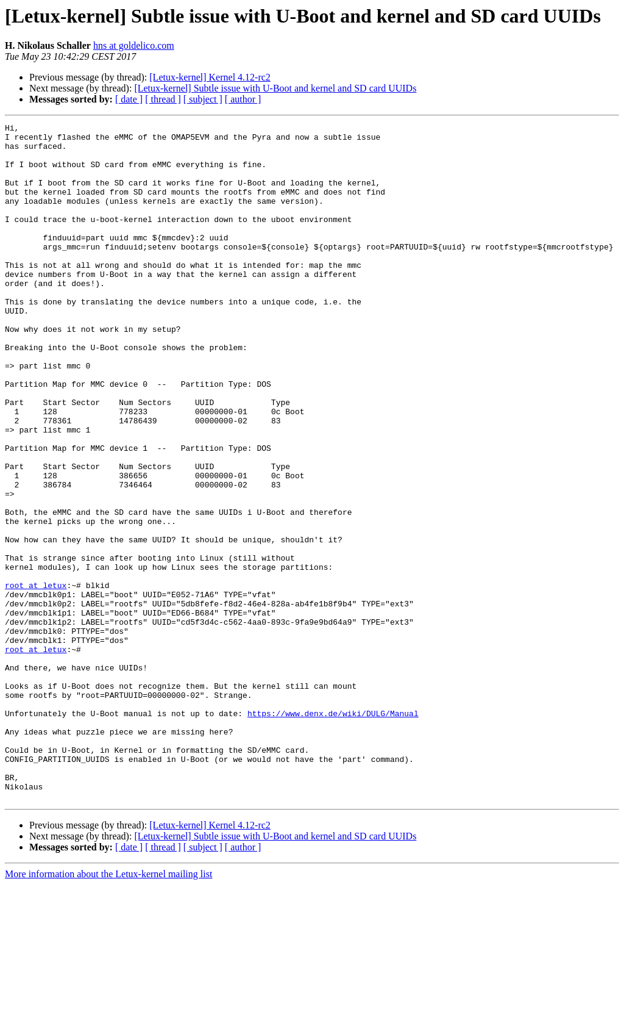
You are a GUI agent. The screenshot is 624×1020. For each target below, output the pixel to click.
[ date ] (129, 99)
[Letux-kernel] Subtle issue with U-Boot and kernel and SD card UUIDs (275, 88)
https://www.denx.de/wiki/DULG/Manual (333, 832)
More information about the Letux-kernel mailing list (108, 1009)
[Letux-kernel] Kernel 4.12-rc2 (210, 77)
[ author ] (243, 99)
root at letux (35, 678)
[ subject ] (202, 99)
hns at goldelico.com (133, 45)
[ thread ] (163, 99)
